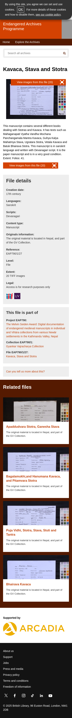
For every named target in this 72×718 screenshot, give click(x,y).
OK (20, 9)
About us (8, 651)
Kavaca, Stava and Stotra (21, 356)
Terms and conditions (15, 680)
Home (6, 42)
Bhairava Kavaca (18, 584)
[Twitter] (6, 696)
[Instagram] (23, 696)
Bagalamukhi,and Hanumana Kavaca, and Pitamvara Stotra (33, 478)
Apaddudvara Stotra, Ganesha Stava (32, 426)
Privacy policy (11, 674)
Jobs (6, 662)
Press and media (13, 668)
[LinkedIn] (41, 696)
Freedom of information (17, 686)
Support (7, 656)
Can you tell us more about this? (25, 371)
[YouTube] (50, 696)
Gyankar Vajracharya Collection (25, 346)
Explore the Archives (27, 42)
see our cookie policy (48, 14)
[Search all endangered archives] (33, 53)
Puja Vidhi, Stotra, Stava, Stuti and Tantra (31, 532)
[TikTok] (32, 696)
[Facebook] (15, 696)
